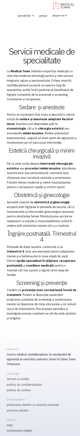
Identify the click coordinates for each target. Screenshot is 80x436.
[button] (25, 16)
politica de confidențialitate (24, 384)
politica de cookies (19, 390)
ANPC (10, 425)
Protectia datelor (18, 410)
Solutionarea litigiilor (19, 430)
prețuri (43, 15)
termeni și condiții (18, 379)
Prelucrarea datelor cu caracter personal (33, 405)
